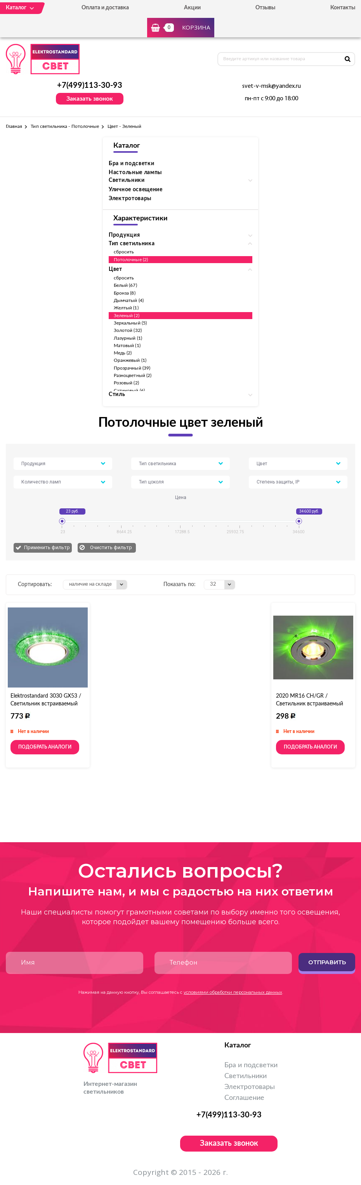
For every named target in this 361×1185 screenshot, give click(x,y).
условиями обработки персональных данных (233, 992)
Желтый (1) (126, 307)
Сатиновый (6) (129, 390)
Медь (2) (123, 353)
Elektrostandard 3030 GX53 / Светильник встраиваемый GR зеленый (45, 703)
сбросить (124, 252)
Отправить (327, 962)
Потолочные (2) (131, 259)
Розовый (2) (126, 382)
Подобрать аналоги (44, 747)
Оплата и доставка (105, 7)
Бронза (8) (124, 293)
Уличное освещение (136, 189)
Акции (192, 7)
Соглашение (244, 1097)
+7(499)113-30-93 (89, 85)
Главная (14, 126)
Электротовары (130, 198)
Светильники (245, 1076)
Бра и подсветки (131, 163)
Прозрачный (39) (132, 368)
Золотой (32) (128, 330)
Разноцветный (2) (132, 375)
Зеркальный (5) (130, 323)
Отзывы (265, 7)
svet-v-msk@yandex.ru (271, 86)
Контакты (342, 7)
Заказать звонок (89, 99)
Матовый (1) (127, 345)
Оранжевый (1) (130, 360)
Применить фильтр (47, 547)
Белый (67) (125, 285)
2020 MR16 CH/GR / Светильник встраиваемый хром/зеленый (309, 703)
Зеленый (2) (126, 315)
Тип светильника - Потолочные (65, 126)
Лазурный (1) (128, 338)
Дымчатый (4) (129, 300)
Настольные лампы (135, 172)
